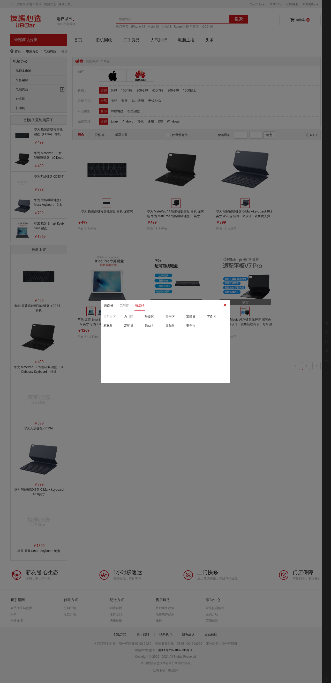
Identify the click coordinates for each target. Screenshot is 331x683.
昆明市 (124, 305)
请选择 (139, 305)
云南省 (108, 305)
